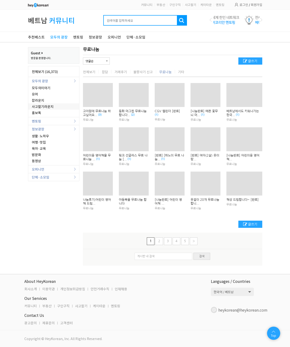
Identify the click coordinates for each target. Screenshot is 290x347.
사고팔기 (190, 4)
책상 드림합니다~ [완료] (243, 199)
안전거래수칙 (100, 288)
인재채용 (121, 288)
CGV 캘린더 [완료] (168, 111)
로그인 (244, 4)
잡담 (105, 71)
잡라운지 (38, 100)
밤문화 (36, 154)
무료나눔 (91, 49)
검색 (201, 256)
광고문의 (30, 322)
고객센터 (66, 322)
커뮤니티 (147, 4)
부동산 (161, 4)
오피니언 (38, 169)
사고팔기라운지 (43, 106)
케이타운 (206, 4)
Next (261, 19)
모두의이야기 (41, 87)
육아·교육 (39, 148)
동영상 (36, 160)
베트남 (51, 20)
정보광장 (38, 129)
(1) (156, 114)
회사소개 (30, 288)
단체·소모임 (40, 177)
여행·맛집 (39, 142)
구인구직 (175, 4)
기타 (181, 71)
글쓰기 (252, 61)
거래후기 (121, 71)
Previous (211, 19)
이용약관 (48, 288)
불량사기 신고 (143, 71)
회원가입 (256, 4)
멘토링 (220, 4)
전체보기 (89, 71)
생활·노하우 (40, 136)
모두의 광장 (40, 80)
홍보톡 (36, 112)
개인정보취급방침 (72, 288)
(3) (100, 114)
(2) (133, 114)
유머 (35, 94)
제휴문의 (48, 322)
